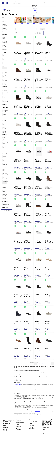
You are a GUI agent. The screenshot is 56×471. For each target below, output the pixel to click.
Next (55, 426)
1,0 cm (4, 120)
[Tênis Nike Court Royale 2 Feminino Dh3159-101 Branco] (18, 238)
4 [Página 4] (48, 363)
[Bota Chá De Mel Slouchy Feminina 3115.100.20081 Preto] (28, 346)
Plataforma (5, 161)
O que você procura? (15, 1)
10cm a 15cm (5, 111)
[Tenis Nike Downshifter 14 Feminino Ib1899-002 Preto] (39, 157)
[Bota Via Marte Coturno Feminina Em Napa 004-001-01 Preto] (39, 184)
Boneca (4, 46)
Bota (4, 21)
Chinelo (21, 23)
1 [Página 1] (39, 363)
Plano (4, 160)
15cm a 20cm (5, 115)
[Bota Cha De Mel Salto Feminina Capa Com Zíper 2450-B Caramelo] (39, 346)
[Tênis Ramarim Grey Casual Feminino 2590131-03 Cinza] (39, 49)
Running (5, 146)
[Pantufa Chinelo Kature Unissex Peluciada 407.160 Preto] (18, 157)
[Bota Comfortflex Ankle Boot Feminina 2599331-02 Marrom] (49, 130)
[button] (7, 34)
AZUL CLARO (5, 94)
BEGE (4, 96)
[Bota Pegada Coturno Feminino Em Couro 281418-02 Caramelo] (18, 76)
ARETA (4, 83)
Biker (4, 45)
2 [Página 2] (42, 363)
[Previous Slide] (13, 21)
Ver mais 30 (4, 104)
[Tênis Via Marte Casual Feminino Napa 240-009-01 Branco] (39, 103)
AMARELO (5, 90)
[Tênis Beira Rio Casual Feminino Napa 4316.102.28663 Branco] (39, 238)
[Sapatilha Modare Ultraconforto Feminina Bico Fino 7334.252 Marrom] (18, 346)
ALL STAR (5, 77)
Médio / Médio (5, 110)
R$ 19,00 (5, 210)
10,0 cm (4, 123)
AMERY (4, 79)
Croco (4, 190)
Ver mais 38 (4, 49)
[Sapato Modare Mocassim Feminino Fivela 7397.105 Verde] (49, 292)
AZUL (4, 93)
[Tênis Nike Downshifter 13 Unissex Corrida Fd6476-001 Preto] (28, 157)
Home (4, 9)
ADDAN (4, 73)
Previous (2, 426)
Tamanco (5, 29)
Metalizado (5, 194)
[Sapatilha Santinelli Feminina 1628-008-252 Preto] (18, 292)
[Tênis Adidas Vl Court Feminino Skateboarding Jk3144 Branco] (49, 76)
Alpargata (4, 37)
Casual (4, 143)
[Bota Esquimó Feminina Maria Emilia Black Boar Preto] (49, 211)
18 (3, 54)
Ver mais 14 (4, 134)
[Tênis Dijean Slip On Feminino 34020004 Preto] (49, 238)
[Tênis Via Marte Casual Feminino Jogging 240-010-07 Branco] (49, 103)
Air (4, 170)
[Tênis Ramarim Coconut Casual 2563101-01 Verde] (28, 76)
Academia (5, 35)
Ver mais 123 (4, 86)
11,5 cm (4, 128)
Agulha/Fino (5, 153)
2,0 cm (4, 131)
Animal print (5, 187)
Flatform (4, 191)
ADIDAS (5, 75)
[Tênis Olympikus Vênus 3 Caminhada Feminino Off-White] (49, 319)
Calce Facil (5, 173)
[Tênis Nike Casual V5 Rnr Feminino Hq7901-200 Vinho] (28, 265)
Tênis (34, 23)
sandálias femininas (37, 411)
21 (3, 58)
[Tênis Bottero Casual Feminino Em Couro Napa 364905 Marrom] (39, 211)
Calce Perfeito (5, 174)
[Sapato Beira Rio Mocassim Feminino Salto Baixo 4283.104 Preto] (49, 346)
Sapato (4, 28)
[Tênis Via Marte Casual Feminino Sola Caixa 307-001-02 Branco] (18, 130)
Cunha (4, 156)
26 (3, 66)
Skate (4, 147)
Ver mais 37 (42, 29)
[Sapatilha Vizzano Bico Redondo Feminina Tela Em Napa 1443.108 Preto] (28, 292)
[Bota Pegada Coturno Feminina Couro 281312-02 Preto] (49, 49)
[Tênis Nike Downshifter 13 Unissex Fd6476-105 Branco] (49, 157)
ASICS (4, 84)
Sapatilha (40, 23)
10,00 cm (4, 124)
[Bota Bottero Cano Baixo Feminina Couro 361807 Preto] (39, 292)
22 (3, 59)
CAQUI (4, 100)
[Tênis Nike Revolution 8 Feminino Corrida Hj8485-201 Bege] (39, 265)
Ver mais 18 (4, 183)
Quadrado (5, 163)
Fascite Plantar (5, 181)
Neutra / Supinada (6, 204)
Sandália (5, 25)
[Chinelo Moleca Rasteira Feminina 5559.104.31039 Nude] (49, 265)
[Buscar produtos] (37, 3)
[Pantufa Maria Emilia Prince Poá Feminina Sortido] (28, 184)
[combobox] (25, 2)
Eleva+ (4, 177)
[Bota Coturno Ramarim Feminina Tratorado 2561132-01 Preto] (28, 103)
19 (3, 55)
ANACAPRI (5, 80)
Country (4, 198)
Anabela (4, 38)
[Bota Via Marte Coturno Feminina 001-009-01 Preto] (39, 319)
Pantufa (4, 24)
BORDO (4, 97)
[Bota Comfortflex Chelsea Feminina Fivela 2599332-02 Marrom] (39, 130)
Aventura (5, 41)
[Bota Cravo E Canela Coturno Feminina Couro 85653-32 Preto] (18, 319)
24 (3, 62)
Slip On (4, 195)
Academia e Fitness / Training (7, 139)
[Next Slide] (53, 21)
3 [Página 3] (45, 363)
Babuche (5, 42)
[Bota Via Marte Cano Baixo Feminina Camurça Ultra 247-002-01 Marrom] (49, 184)
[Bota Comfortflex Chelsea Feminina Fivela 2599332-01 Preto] (28, 130)
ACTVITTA (5, 72)
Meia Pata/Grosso (6, 159)
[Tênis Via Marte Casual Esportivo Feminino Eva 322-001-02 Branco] (18, 211)
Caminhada (5, 142)
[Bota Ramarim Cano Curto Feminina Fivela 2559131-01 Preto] (39, 76)
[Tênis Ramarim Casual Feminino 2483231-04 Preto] (18, 184)
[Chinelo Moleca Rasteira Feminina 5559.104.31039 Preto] (18, 265)
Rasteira (5, 164)
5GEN (4, 169)
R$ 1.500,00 (10, 210)
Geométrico (5, 157)
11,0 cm (4, 127)
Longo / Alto (5, 114)
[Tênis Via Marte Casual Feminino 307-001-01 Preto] (28, 238)
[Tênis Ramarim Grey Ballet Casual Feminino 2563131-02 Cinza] (28, 49)
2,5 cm (4, 132)
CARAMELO (5, 101)
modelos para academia (18, 384)
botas (22, 369)
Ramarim (15, 399)
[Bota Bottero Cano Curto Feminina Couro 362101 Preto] (28, 211)
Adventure (5, 140)
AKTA (4, 76)
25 (3, 63)
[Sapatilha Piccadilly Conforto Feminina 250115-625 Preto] (28, 319)
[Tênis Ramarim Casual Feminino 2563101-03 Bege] (18, 49)
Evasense (5, 178)
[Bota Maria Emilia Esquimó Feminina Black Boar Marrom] (18, 103)
